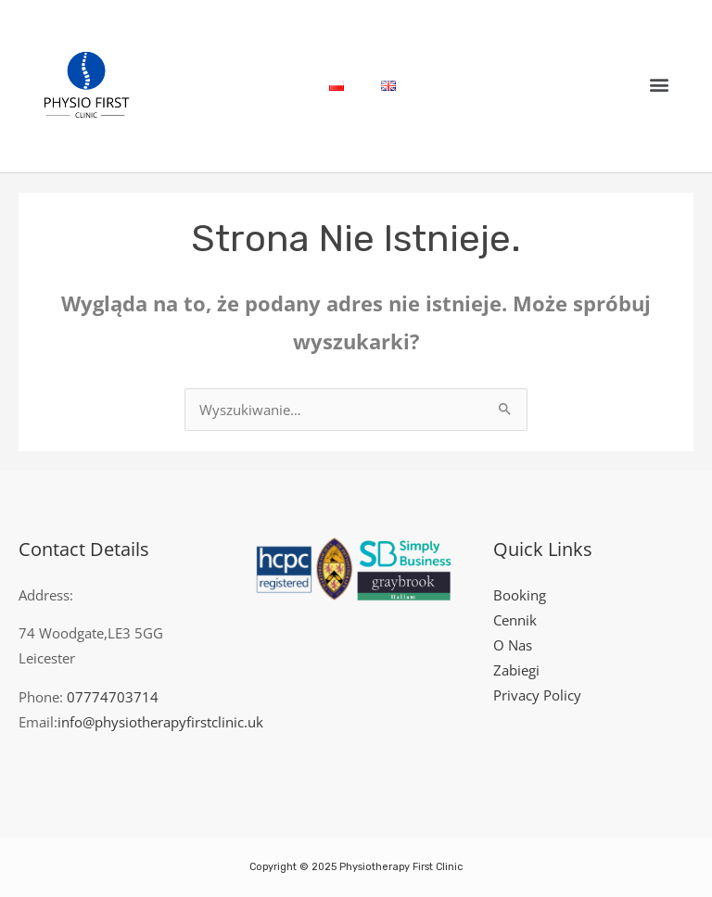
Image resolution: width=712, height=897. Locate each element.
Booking (519, 595)
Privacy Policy (537, 695)
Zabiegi (516, 670)
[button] (659, 84)
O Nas (512, 645)
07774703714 (113, 697)
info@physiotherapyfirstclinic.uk (160, 722)
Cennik (515, 620)
